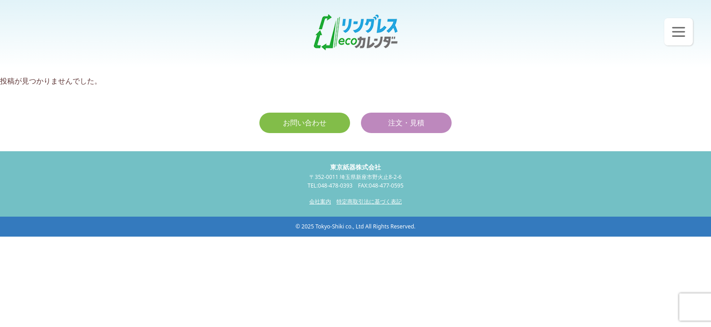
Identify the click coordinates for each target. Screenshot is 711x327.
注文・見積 (406, 123)
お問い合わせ (304, 123)
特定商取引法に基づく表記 (369, 201)
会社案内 (320, 201)
